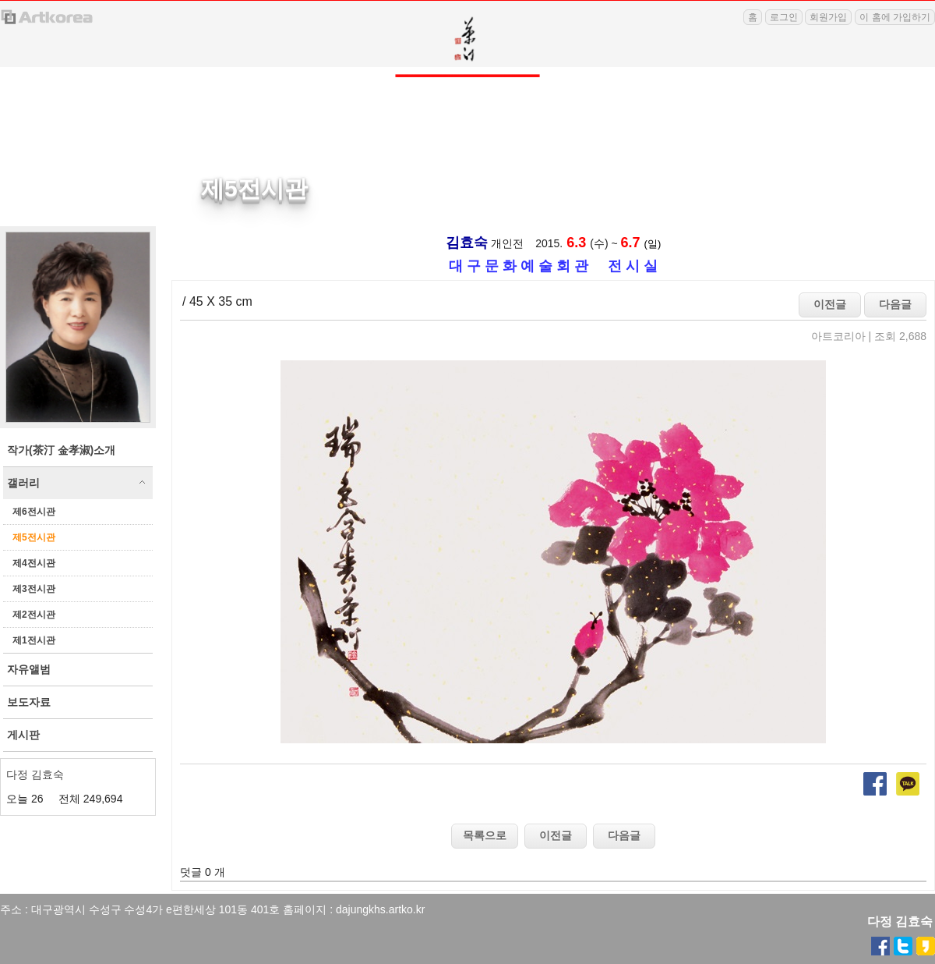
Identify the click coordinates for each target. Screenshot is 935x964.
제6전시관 (33, 511)
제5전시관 (33, 537)
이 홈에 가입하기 (894, 17)
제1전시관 (33, 640)
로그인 (784, 17)
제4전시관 (33, 563)
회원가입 (828, 17)
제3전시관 (33, 588)
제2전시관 (33, 614)
